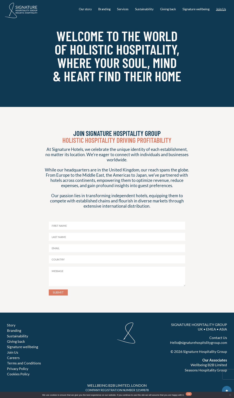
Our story (85, 9)
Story (11, 325)
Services (122, 9)
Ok (188, 394)
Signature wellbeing (195, 9)
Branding (104, 9)
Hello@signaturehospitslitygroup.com (198, 342)
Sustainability (144, 9)
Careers (13, 357)
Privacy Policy (17, 368)
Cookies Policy (18, 373)
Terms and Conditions (24, 363)
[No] (230, 395)
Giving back (168, 9)
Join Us (221, 9)
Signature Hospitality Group (204, 351)
